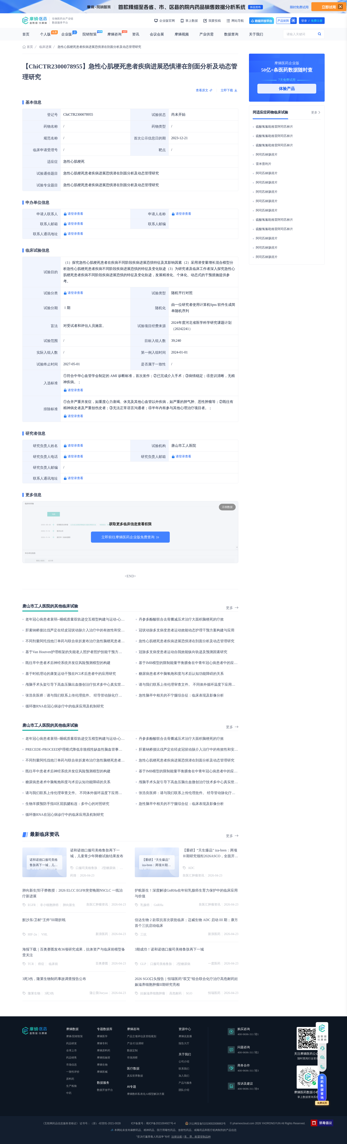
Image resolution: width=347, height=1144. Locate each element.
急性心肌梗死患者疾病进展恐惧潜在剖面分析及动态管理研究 (186, 641)
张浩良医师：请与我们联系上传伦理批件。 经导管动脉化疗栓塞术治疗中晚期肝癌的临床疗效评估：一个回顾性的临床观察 (121, 695)
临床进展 (45, 47)
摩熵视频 (182, 34)
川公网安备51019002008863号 (205, 1123)
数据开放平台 (261, 20)
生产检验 (71, 1085)
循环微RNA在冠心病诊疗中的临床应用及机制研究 (64, 706)
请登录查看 (75, 213)
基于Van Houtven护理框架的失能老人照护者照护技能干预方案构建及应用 (82, 652)
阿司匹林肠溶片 (267, 154)
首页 (25, 34)
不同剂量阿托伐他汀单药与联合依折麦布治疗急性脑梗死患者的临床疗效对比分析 (89, 641)
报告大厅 (184, 1043)
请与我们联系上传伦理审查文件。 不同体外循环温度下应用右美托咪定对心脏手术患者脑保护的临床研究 (221, 684)
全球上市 (71, 1050)
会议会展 (157, 34)
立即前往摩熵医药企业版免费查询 (130, 537)
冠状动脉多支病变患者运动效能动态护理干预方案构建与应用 (186, 630)
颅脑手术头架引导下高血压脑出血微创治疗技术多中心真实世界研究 (78, 684)
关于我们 (256, 34)
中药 (68, 1093)
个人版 (45, 34)
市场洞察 (132, 1057)
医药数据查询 (322, 1087)
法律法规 (176, 1136)
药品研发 (71, 1043)
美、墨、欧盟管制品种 (197, 1136)
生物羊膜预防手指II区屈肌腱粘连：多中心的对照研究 (67, 804)
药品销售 (71, 1057)
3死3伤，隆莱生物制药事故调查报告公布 (54, 979)
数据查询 (231, 34)
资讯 (135, 34)
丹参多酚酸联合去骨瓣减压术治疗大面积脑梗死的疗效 (181, 619)
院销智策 (90, 34)
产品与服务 (185, 1082)
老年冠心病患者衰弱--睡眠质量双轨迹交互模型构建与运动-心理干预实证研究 (85, 619)
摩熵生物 (102, 1064)
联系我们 (184, 1068)
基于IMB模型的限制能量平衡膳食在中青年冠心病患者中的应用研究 (192, 663)
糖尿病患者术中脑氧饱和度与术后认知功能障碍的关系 (181, 673)
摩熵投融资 (103, 1057)
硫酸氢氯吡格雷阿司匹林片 (274, 126)
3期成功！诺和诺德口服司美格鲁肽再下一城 (169, 949)
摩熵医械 (102, 1071)
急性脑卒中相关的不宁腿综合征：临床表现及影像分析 (181, 695)
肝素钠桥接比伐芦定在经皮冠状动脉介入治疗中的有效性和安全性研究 (80, 630)
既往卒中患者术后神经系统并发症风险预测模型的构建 (67, 663)
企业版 (66, 34)
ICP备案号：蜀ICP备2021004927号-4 (153, 1123)
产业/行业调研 (135, 1043)
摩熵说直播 (185, 1036)
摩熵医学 (102, 1036)
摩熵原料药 (103, 1050)
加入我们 (184, 1075)
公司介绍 (184, 1061)
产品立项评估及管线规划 (141, 1036)
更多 (232, 608)
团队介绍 (184, 1089)
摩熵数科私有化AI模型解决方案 (145, 1093)
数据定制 (132, 1050)
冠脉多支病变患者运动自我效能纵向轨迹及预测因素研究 (183, 652)
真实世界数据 (135, 1075)
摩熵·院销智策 (74, 1036)
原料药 (70, 1078)
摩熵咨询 (114, 34)
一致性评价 (72, 1071)
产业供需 (206, 34)
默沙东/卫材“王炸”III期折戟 (44, 920)
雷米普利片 (263, 164)
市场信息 (71, 1064)
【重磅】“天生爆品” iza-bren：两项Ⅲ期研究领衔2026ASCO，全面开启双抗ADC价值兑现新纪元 (210, 856)
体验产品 (287, 88)
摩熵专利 (102, 1043)
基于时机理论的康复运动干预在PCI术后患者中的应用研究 (70, 673)
